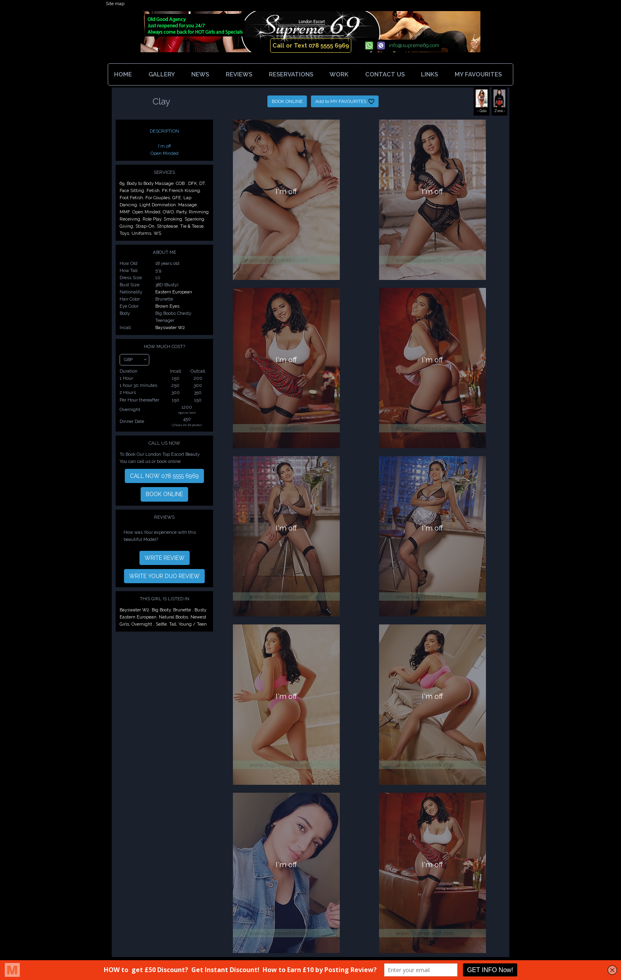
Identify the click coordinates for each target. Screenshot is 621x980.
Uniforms (141, 233)
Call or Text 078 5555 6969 (310, 45)
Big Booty (161, 610)
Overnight (142, 624)
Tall (172, 624)
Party (181, 212)
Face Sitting (132, 190)
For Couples (157, 197)
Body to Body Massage (150, 183)
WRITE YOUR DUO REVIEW (164, 576)
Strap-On (144, 226)
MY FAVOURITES (480, 74)
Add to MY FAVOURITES (344, 102)
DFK (192, 183)
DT (202, 183)
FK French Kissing (181, 190)
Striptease (167, 226)
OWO (168, 212)
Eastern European (173, 292)
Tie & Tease (192, 226)
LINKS (429, 74)
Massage (187, 204)
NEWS (200, 74)
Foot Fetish (131, 197)
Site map (115, 3)
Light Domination (157, 204)
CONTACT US (385, 74)
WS (157, 233)
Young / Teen (193, 624)
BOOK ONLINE (287, 101)
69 (122, 183)
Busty (200, 610)
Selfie (161, 624)
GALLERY (162, 74)
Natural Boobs (173, 617)
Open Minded (146, 212)
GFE (176, 197)
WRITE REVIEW (165, 558)
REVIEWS (239, 74)
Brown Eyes (167, 306)
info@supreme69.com (414, 45)
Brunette (182, 610)
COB (181, 183)
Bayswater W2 (170, 327)
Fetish (153, 190)
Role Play (152, 219)
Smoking (173, 219)
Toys (124, 233)
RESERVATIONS (291, 74)
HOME (123, 74)
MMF (125, 212)
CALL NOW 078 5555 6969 (164, 476)
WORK (339, 74)
